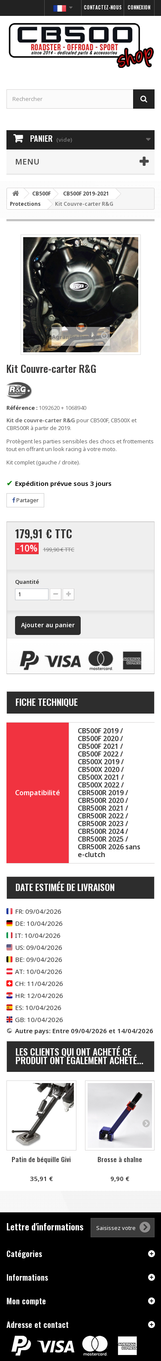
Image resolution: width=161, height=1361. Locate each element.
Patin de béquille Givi (41, 1159)
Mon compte (26, 1300)
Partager (25, 500)
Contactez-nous (103, 7)
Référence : (21, 408)
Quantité (27, 582)
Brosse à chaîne (119, 1159)
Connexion (139, 7)
